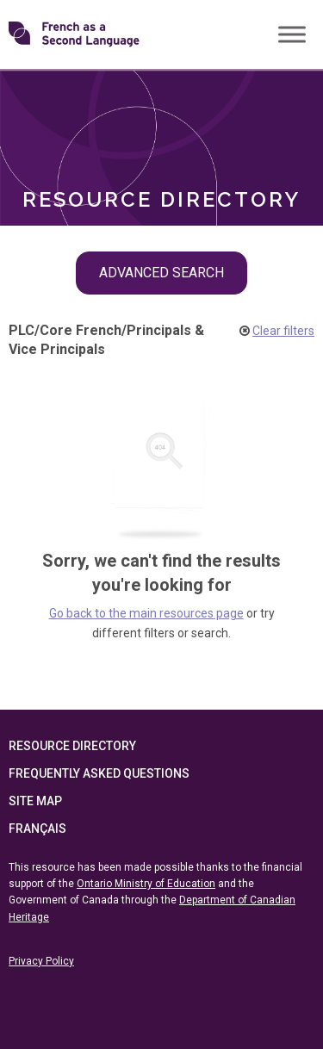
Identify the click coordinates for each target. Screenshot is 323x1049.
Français (37, 828)
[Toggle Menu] (292, 34)
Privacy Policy (41, 961)
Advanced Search (161, 272)
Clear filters (283, 331)
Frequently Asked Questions (99, 773)
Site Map (35, 801)
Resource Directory (72, 746)
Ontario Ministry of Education (146, 884)
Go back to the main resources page (146, 613)
